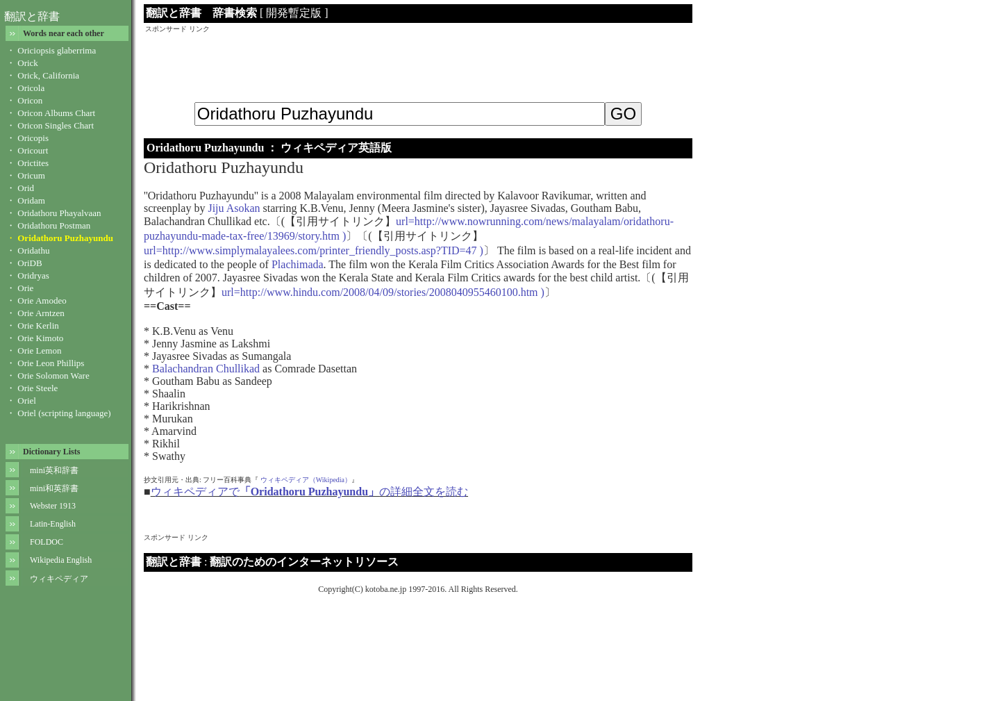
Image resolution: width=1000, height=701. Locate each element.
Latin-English (53, 524)
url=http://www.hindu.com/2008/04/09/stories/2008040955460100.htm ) (383, 292)
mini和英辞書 (54, 488)
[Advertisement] (418, 65)
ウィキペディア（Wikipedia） (305, 480)
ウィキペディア (59, 579)
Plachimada (298, 264)
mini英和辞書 (54, 470)
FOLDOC (46, 542)
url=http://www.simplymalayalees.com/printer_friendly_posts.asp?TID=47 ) (313, 250)
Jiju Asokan (234, 208)
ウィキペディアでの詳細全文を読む (309, 491)
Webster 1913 (53, 506)
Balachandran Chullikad (206, 368)
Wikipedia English (61, 560)
